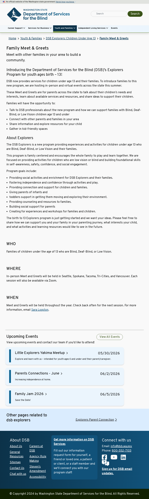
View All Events (110, 337)
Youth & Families (31, 38)
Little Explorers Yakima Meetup (40, 353)
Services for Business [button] (40, 28)
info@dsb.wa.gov (121, 446)
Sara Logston (39, 310)
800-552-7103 (121, 451)
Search (135, 14)
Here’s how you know (65, 2)
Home (12, 38)
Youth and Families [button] (65, 28)
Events (114, 28)
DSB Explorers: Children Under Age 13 (71, 38)
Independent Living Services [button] (93, 28)
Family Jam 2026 (29, 394)
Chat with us (18, 474)
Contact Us (17, 468)
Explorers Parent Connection (95, 420)
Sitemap (15, 462)
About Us (16, 446)
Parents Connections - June (37, 373)
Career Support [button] (16, 28)
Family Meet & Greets (114, 38)
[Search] (109, 14)
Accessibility (37, 477)
